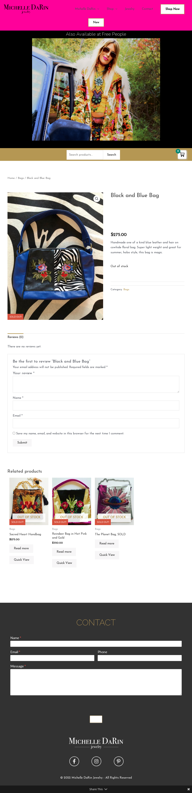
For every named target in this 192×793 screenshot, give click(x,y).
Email (17, 415)
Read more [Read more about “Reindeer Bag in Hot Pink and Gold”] (64, 551)
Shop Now (172, 9)
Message (18, 666)
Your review (23, 373)
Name (18, 397)
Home (11, 178)
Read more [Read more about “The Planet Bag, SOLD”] (106, 543)
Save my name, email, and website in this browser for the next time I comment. (70, 433)
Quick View (21, 559)
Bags (21, 178)
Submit (96, 719)
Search (111, 154)
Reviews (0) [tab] (15, 337)
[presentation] (38, 704)
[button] (96, 198)
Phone (102, 652)
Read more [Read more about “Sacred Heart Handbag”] (21, 548)
